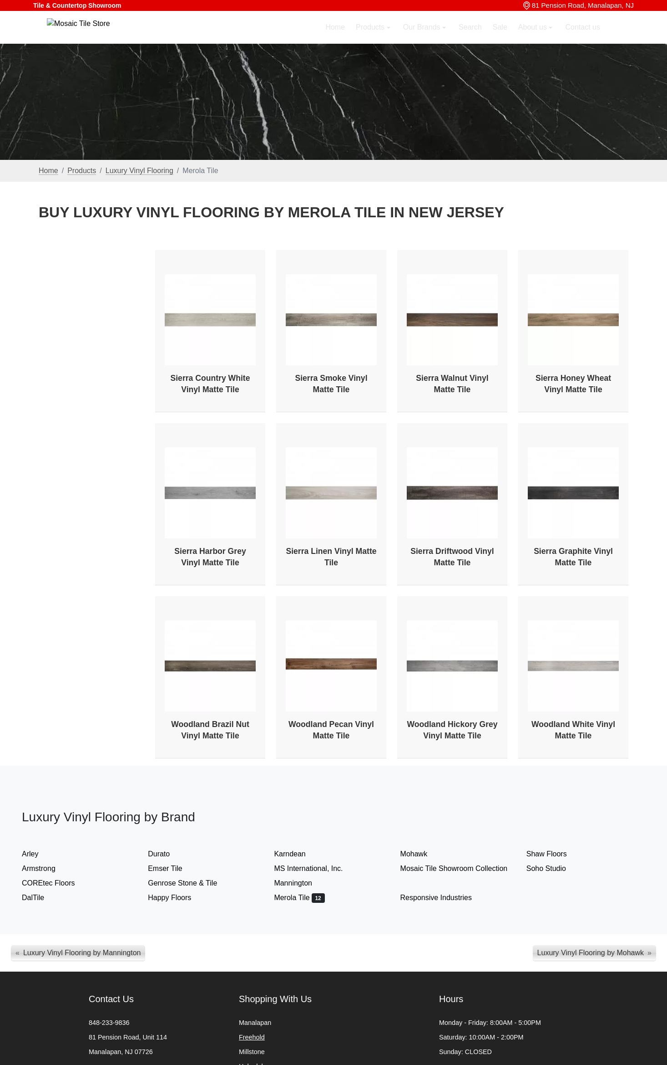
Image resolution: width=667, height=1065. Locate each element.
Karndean (298, 854)
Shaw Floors (555, 854)
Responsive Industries (443, 897)
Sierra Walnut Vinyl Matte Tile (452, 384)
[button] (621, 39)
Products (81, 170)
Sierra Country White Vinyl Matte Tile (210, 384)
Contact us (583, 39)
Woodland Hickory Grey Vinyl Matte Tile (452, 730)
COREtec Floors (57, 883)
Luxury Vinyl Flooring (139, 170)
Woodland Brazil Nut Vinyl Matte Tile (210, 730)
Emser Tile (172, 868)
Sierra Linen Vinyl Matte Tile (331, 557)
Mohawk (422, 854)
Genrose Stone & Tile (190, 883)
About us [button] (533, 39)
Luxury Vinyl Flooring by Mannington (82, 953)
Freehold (252, 1037)
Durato (166, 854)
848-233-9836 (109, 1022)
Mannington (302, 883)
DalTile (40, 897)
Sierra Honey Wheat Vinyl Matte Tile (573, 384)
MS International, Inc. (317, 868)
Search (470, 39)
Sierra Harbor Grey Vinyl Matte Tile (210, 557)
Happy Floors (177, 897)
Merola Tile (299, 897)
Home (335, 39)
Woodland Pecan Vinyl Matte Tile (331, 730)
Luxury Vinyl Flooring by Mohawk (590, 953)
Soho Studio (555, 868)
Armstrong (47, 868)
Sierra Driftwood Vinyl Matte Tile (452, 557)
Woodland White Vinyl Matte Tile (573, 730)
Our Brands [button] (422, 39)
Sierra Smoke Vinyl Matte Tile (331, 384)
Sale (500, 39)
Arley (37, 854)
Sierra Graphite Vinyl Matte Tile (573, 557)
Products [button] (371, 39)
